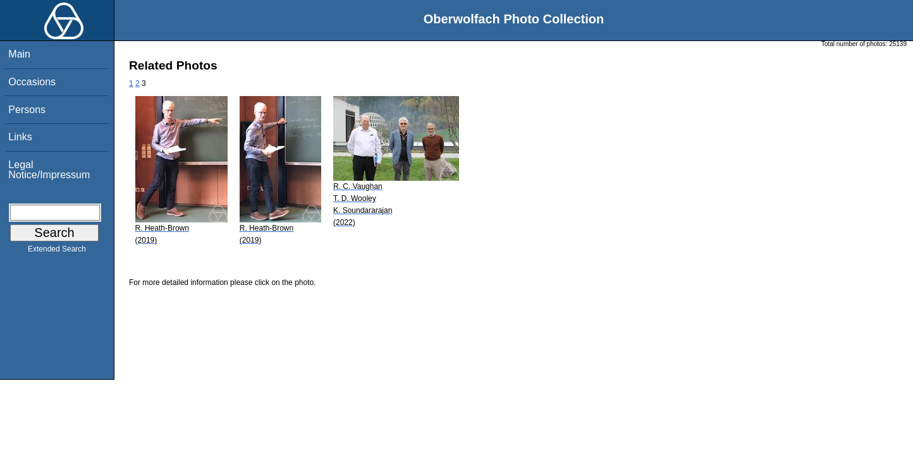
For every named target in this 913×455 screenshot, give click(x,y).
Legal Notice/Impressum (49, 169)
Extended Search (57, 251)
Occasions (32, 81)
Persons (27, 109)
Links (20, 136)
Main (19, 54)
